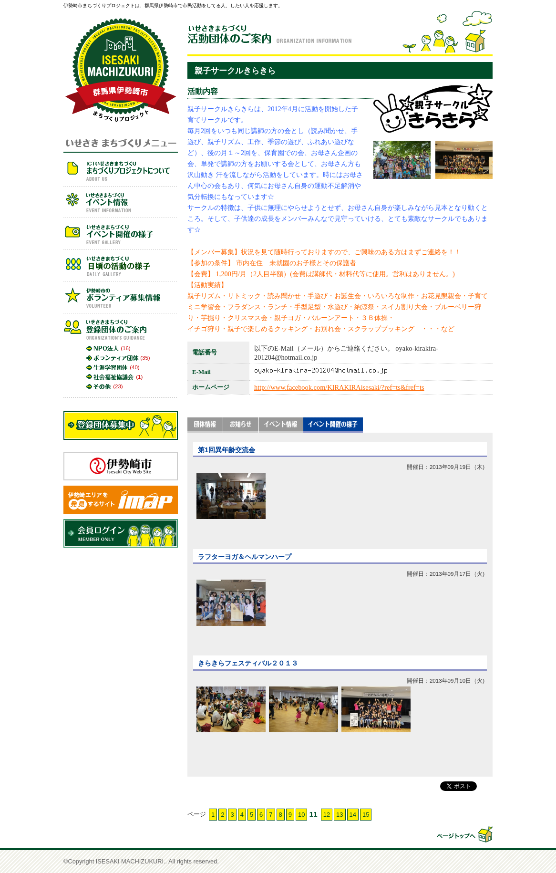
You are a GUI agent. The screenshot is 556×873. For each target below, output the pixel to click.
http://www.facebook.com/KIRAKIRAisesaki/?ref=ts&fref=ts (339, 387)
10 (301, 814)
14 (353, 814)
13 (339, 814)
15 (365, 814)
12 (326, 814)
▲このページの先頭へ (464, 834)
